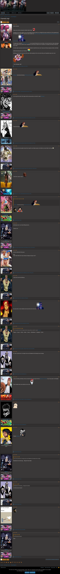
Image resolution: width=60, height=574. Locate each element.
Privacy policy (53, 567)
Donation (8, 12)
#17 (58, 454)
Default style (3, 567)
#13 (58, 351)
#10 (58, 275)
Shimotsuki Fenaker (7, 86)
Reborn (6, 240)
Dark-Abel (7, 292)
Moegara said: (16, 456)
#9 (58, 250)
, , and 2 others (23, 193)
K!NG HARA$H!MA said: (18, 328)
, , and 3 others (25, 117)
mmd (7, 317)
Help (57, 567)
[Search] (57, 13)
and (21, 424)
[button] (10, 13)
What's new (14, 12)
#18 (58, 481)
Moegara (6, 368)
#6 (58, 171)
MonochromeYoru (6, 419)
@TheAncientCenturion (28, 204)
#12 (58, 326)
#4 (58, 120)
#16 (58, 427)
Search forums (7, 14)
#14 (58, 376)
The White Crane (6, 524)
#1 (58, 24)
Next (7, 559)
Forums (2, 12)
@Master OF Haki (26, 43)
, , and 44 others (21, 66)
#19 (58, 507)
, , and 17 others (23, 91)
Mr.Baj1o (6, 393)
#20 (58, 532)
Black (7, 267)
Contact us (42, 567)
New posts (2, 14)
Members (20, 12)
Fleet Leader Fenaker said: (18, 198)
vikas (7, 188)
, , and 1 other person (26, 168)
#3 (58, 94)
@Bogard (43, 96)
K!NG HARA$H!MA (6, 111)
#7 (58, 196)
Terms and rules (47, 567)
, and (25, 348)
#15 (58, 402)
